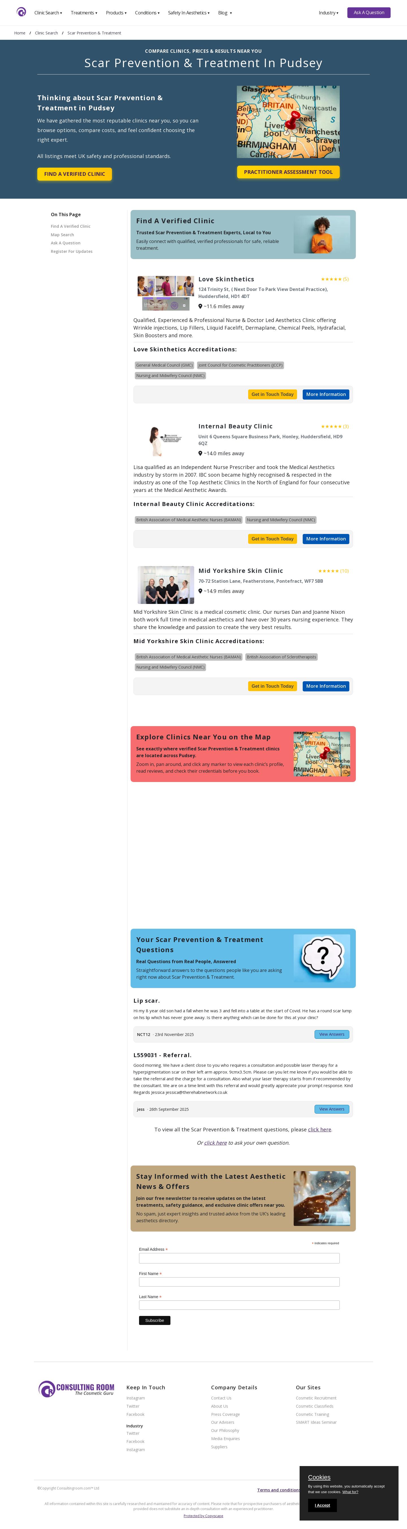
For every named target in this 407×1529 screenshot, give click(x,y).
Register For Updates (71, 251)
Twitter (132, 1406)
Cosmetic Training (312, 1414)
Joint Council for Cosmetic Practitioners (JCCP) (240, 365)
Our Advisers (222, 1422)
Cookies (319, 1478)
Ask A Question (369, 12)
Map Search (62, 234)
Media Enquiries (225, 1438)
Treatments (84, 13)
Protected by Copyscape (203, 1515)
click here (319, 1129)
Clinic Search (48, 13)
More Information (326, 394)
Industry (329, 13)
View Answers (332, 1034)
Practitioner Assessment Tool (288, 171)
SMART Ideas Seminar (316, 1422)
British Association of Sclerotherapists (281, 657)
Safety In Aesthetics (189, 13)
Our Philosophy (225, 1430)
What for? (350, 1492)
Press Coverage (225, 1414)
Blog (225, 13)
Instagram (135, 1398)
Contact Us (221, 1398)
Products (116, 13)
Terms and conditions (279, 1490)
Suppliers (219, 1447)
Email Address (153, 1249)
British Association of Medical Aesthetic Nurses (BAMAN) (188, 519)
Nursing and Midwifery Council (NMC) (170, 375)
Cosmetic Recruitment (316, 1398)
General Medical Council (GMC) (164, 365)
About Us (219, 1406)
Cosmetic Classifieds (315, 1406)
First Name (150, 1273)
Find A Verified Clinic (74, 173)
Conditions (147, 13)
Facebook (135, 1414)
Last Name (150, 1297)
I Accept (322, 1505)
